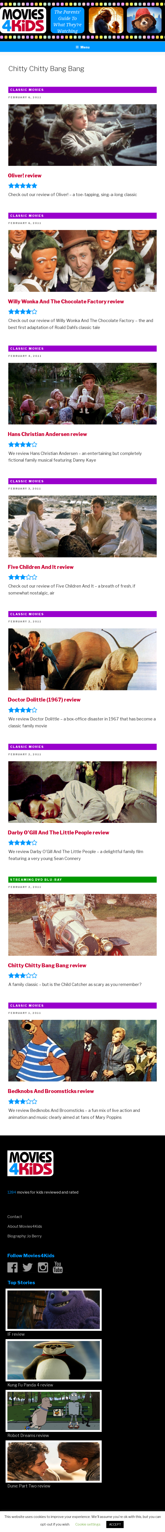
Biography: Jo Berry (24, 1236)
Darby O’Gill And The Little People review (58, 833)
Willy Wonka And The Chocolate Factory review (66, 302)
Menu (83, 47)
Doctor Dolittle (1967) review (44, 700)
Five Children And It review (41, 567)
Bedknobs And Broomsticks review (51, 1091)
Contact (14, 1217)
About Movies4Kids (24, 1226)
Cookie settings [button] (88, 1524)
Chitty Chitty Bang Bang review (47, 965)
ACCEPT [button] (115, 1524)
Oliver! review (25, 176)
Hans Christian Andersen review (47, 434)
